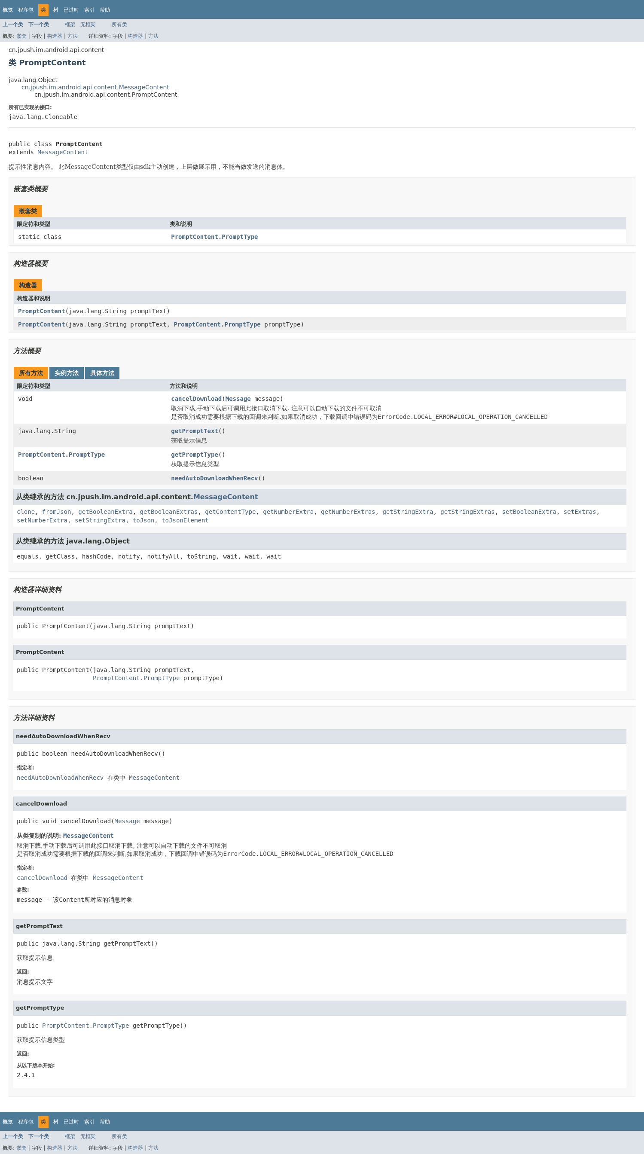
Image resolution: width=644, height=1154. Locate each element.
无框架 (88, 24)
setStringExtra (100, 520)
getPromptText (194, 430)
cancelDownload (196, 398)
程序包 (26, 10)
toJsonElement (185, 520)
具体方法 (102, 372)
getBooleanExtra (105, 511)
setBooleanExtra (529, 511)
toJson (144, 520)
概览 (8, 10)
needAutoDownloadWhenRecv (214, 478)
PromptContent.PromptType (214, 236)
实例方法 (67, 372)
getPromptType (194, 454)
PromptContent (41, 311)
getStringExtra (407, 511)
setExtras (580, 511)
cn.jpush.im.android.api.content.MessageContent (95, 87)
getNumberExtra (288, 511)
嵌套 (21, 36)
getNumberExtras (348, 511)
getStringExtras (467, 511)
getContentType (230, 511)
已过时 (71, 10)
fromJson (56, 511)
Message (238, 398)
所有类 (119, 24)
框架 (70, 24)
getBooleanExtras (169, 511)
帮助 (105, 10)
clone (26, 511)
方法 (72, 36)
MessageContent (62, 152)
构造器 (54, 36)
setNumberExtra (42, 520)
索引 (89, 10)
